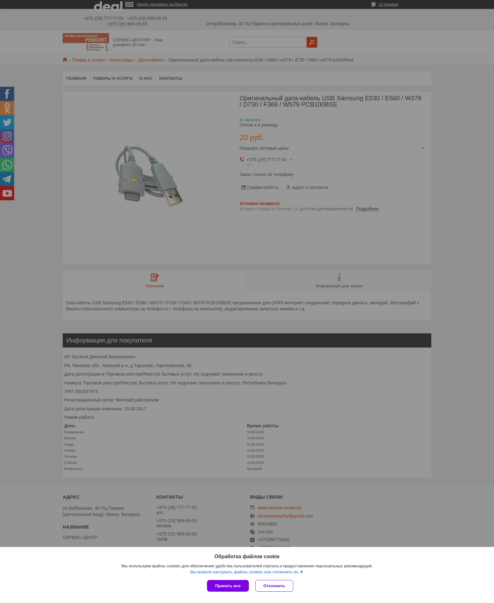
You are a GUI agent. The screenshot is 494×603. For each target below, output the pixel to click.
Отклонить (274, 585)
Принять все (228, 585)
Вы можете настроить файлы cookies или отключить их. (244, 572)
